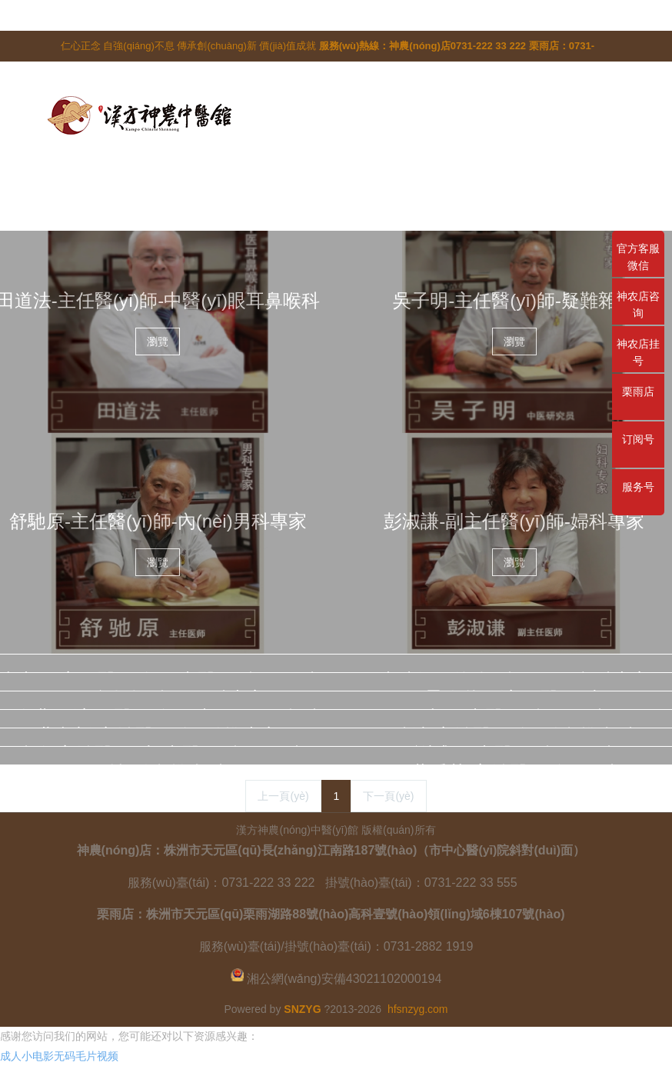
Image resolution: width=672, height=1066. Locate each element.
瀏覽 (157, 341)
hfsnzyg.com (418, 1009)
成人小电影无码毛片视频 (59, 1056)
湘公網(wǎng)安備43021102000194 (344, 978)
